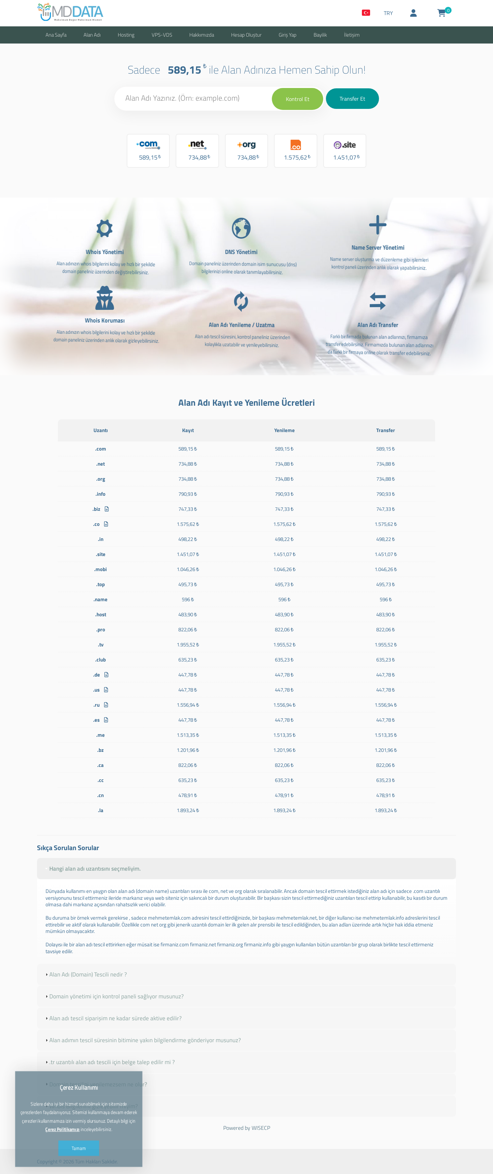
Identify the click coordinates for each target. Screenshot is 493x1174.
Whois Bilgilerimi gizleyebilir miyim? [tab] (91, 1106)
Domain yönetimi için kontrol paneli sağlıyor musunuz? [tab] (114, 996)
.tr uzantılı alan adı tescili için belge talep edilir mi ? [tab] (109, 1062)
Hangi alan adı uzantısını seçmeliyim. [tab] (92, 868)
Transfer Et (352, 98)
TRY (388, 13)
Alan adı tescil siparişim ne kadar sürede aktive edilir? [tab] (113, 1018)
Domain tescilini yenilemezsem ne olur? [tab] (95, 1084)
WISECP (261, 1128)
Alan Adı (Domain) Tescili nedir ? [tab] (85, 974)
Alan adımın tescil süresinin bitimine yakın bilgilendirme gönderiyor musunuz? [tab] (142, 1040)
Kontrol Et (297, 99)
